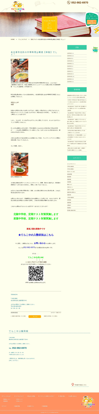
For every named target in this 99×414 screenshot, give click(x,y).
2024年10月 (69, 61)
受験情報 (69, 179)
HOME (13, 39)
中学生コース (19, 401)
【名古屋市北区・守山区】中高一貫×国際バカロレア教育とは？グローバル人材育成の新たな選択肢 (76, 108)
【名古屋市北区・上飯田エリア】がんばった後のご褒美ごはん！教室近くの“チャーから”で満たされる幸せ (76, 121)
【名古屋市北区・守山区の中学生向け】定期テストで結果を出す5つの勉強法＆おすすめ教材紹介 (76, 143)
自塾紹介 (69, 205)
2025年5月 (69, 55)
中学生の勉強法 (70, 166)
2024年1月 (69, 71)
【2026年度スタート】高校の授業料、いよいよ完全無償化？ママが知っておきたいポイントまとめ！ (76, 137)
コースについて (19, 396)
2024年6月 (69, 63)
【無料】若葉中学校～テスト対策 (19, 316)
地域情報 (69, 181)
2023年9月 (69, 79)
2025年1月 (69, 58)
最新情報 (69, 202)
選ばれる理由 (31, 396)
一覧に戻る (34, 316)
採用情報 (69, 200)
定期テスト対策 (70, 189)
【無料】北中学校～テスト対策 (50, 316)
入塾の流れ (61, 396)
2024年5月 (69, 66)
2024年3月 (69, 68)
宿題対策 (69, 194)
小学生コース (19, 399)
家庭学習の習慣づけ (71, 192)
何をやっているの (71, 171)
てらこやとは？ (6, 396)
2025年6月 (69, 53)
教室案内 (5, 401)
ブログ (4, 406)
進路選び (69, 207)
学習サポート (70, 187)
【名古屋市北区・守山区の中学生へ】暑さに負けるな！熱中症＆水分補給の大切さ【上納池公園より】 (76, 114)
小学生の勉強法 (70, 197)
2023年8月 (69, 81)
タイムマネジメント (71, 163)
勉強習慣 (69, 176)
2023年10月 (69, 76)
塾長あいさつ (6, 399)
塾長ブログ (34, 39)
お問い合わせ (72, 396)
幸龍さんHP (15, 102)
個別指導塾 (69, 174)
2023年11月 (69, 73)
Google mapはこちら (79, 384)
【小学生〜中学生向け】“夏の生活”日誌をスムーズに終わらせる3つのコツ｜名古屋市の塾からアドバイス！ (76, 101)
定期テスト (30, 406)
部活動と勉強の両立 (71, 210)
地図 (12, 104)
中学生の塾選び (70, 169)
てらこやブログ (22, 39)
